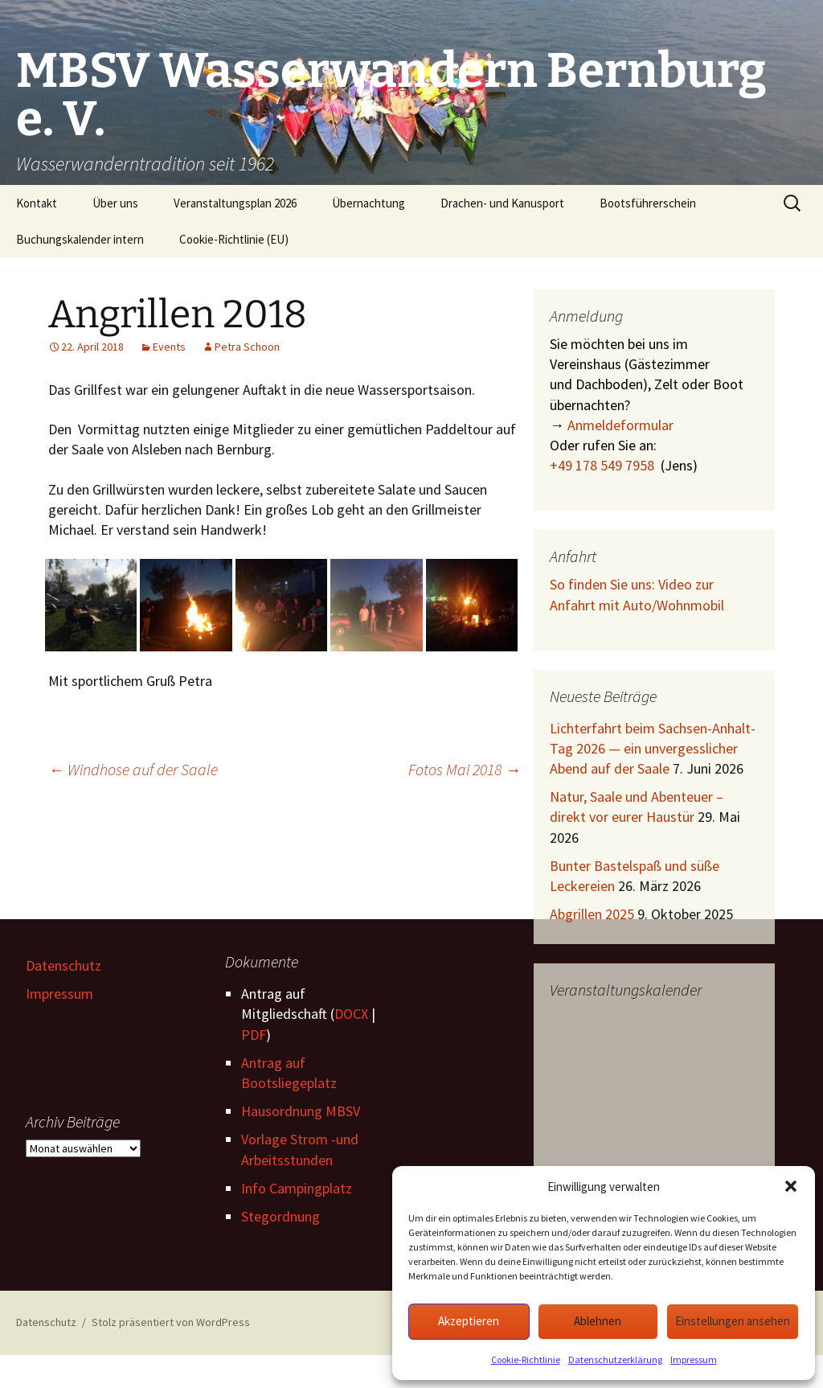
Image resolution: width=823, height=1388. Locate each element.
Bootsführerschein (648, 203)
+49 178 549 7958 (602, 465)
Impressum (693, 1359)
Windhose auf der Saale (133, 769)
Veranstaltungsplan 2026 (235, 203)
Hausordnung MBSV (300, 1111)
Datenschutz (63, 965)
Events (169, 346)
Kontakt (36, 203)
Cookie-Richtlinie (525, 1359)
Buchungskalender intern (80, 239)
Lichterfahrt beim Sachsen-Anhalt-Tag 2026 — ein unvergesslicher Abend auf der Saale (652, 748)
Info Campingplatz (296, 1188)
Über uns (115, 203)
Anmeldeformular (620, 425)
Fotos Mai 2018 (464, 769)
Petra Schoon (247, 346)
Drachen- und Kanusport (502, 203)
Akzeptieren (468, 1320)
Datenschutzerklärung (615, 1359)
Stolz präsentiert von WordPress (171, 1322)
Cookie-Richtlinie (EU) (234, 239)
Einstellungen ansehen (732, 1320)
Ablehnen (597, 1320)
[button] (791, 1186)
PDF (253, 1034)
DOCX (351, 1013)
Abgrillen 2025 (592, 914)
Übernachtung (368, 203)
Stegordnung (280, 1216)
